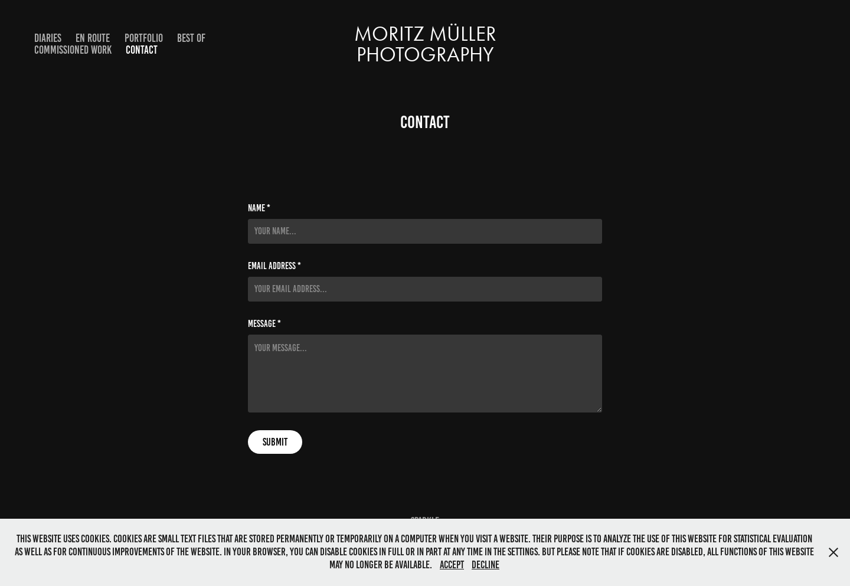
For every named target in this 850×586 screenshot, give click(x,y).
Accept (452, 565)
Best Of (191, 38)
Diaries (47, 38)
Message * (264, 324)
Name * (259, 208)
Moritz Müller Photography (427, 44)
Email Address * (274, 266)
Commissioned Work (73, 50)
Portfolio (144, 38)
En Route (93, 38)
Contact (142, 50)
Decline (485, 565)
